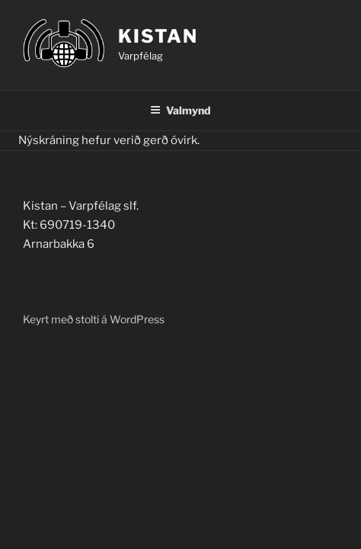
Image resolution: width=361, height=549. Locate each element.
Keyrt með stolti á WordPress (94, 319)
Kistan (158, 36)
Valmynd (180, 110)
